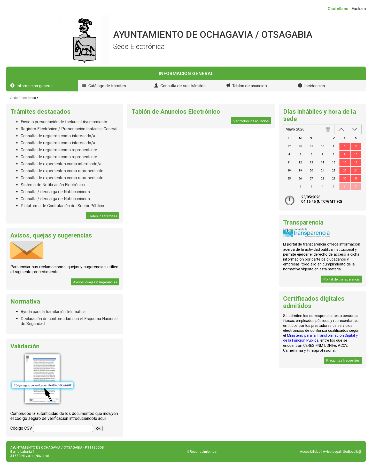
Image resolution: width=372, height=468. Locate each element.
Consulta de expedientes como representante (62, 170)
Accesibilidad (310, 451)
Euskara (359, 8)
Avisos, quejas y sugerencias (95, 282)
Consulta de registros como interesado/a (58, 135)
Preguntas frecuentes (343, 360)
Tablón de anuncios (249, 85)
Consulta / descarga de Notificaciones (55, 191)
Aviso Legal (332, 451)
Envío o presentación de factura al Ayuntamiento (64, 121)
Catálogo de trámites (107, 85)
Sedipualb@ (352, 451)
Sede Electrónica (23, 98)
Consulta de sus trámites (183, 85)
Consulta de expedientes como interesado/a (61, 163)
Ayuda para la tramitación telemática (53, 311)
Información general (34, 85)
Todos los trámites (102, 216)
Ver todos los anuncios (251, 121)
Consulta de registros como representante (59, 149)
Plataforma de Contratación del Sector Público (62, 205)
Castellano (338, 8)
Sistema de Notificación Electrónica (53, 184)
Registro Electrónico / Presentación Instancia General (69, 128)
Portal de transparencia (341, 279)
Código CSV (21, 428)
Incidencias (314, 85)
